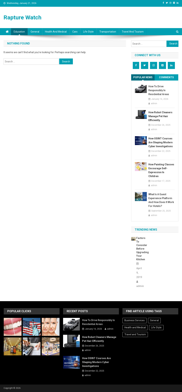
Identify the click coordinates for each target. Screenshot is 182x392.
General (35, 31)
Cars (74, 31)
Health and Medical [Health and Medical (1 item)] (135, 327)
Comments (166, 77)
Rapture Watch (22, 17)
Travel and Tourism (133, 31)
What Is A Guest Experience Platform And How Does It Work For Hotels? (161, 200)
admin (154, 103)
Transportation (107, 31)
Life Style (88, 31)
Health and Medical (56, 31)
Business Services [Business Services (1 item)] (134, 320)
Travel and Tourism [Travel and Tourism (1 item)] (135, 334)
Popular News (142, 77)
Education (19, 31)
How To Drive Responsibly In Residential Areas (158, 90)
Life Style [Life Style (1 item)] (156, 327)
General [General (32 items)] (154, 320)
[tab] (143, 77)
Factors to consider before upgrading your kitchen (139, 249)
